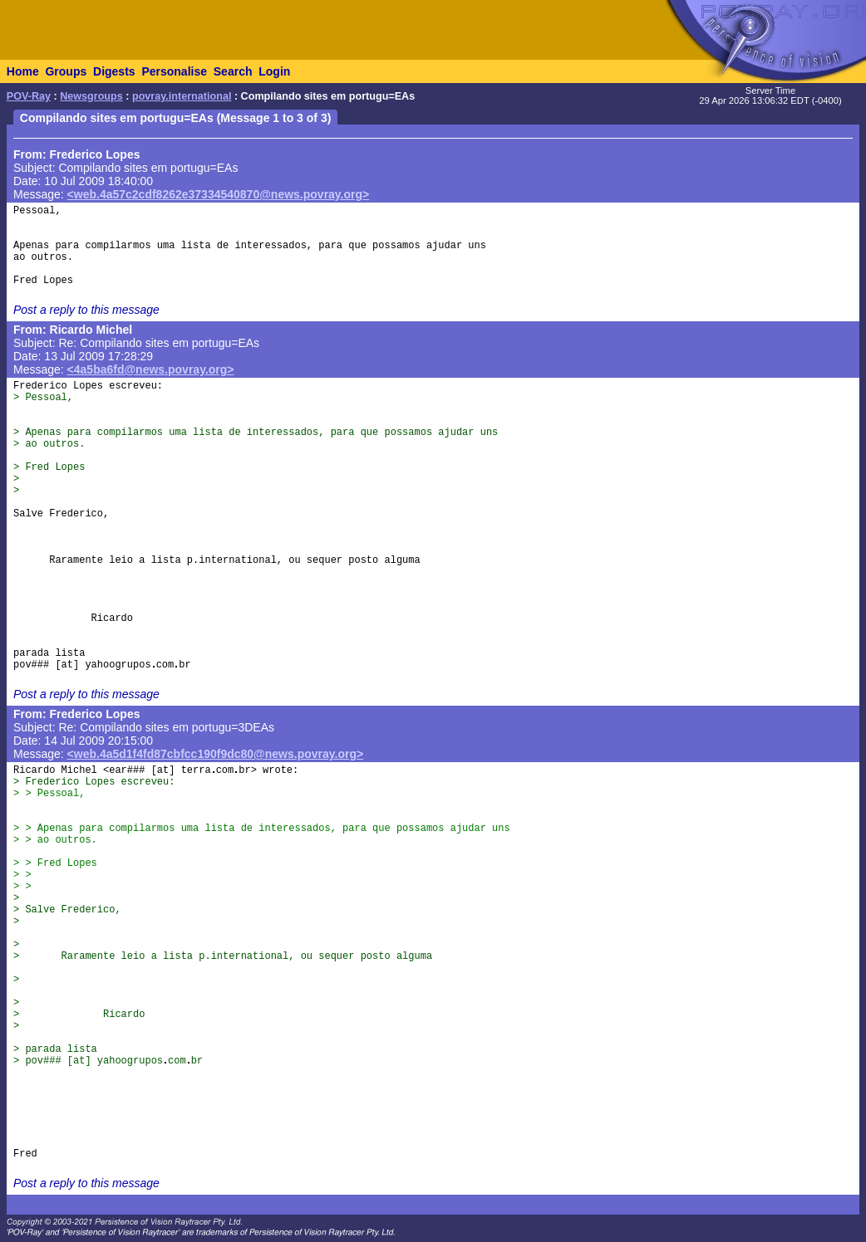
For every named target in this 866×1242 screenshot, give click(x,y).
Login (274, 71)
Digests (114, 71)
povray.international (181, 96)
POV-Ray (29, 96)
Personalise (174, 71)
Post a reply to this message (86, 309)
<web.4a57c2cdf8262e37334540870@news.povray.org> (218, 194)
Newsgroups (91, 96)
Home (23, 71)
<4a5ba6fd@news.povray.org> (150, 369)
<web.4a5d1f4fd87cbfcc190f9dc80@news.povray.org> (215, 753)
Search (233, 71)
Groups (65, 71)
